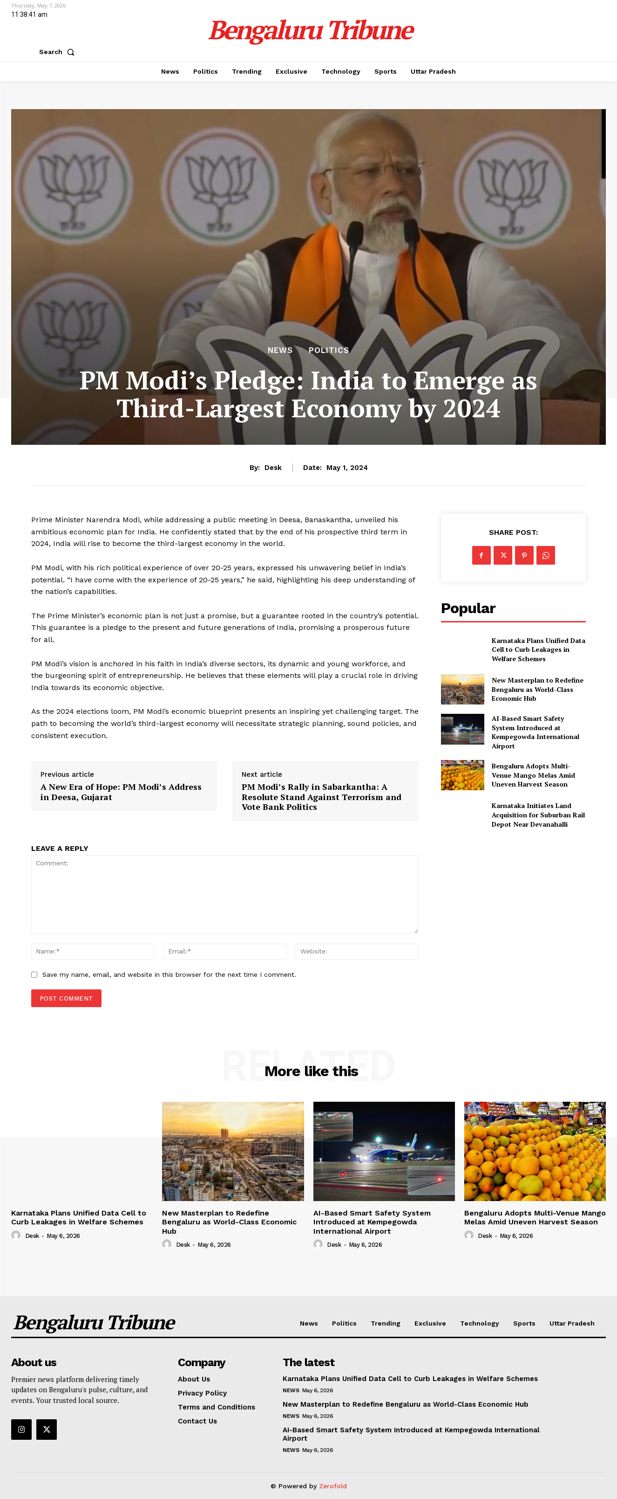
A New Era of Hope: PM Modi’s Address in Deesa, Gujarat (121, 792)
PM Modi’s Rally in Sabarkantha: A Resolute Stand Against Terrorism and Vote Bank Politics (321, 797)
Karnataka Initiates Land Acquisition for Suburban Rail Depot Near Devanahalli (538, 814)
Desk (273, 467)
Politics (329, 350)
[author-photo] (17, 1235)
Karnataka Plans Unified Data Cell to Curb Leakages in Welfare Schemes (538, 649)
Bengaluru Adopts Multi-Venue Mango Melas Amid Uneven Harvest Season (533, 774)
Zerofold (333, 1486)
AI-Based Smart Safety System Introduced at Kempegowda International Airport (535, 732)
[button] (58, 52)
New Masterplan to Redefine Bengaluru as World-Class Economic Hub (537, 689)
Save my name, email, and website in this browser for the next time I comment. (169, 974)
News (280, 350)
